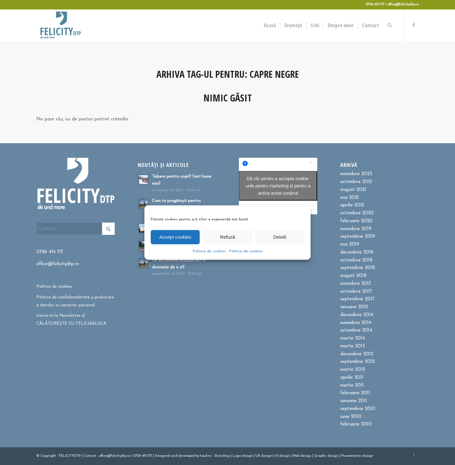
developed (186, 456)
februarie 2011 (355, 393)
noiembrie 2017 (355, 283)
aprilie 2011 (351, 377)
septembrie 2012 (357, 361)
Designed (162, 456)
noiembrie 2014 (355, 323)
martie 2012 (352, 369)
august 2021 (353, 189)
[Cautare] (390, 25)
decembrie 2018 (356, 252)
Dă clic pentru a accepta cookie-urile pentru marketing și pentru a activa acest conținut (278, 186)
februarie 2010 (356, 424)
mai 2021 (349, 197)
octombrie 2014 (356, 330)
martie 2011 (352, 385)
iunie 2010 (350, 416)
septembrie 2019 (357, 236)
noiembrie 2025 (356, 174)
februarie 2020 (356, 221)
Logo (237, 456)
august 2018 (353, 275)
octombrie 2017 (356, 291)
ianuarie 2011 (353, 401)
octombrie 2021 (356, 182)
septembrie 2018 (357, 268)
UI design (282, 456)
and (174, 456)
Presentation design (357, 456)
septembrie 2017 (357, 299)
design (247, 456)
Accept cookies (175, 237)
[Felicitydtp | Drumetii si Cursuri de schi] (60, 25)
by (197, 456)
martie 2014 (352, 338)
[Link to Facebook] (414, 25)
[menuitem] (270, 25)
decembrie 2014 (356, 315)
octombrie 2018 (356, 260)
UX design (263, 456)
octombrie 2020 (357, 213)
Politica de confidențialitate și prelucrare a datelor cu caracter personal (75, 301)
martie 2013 (352, 346)
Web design (302, 456)
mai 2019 (349, 244)
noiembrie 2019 (356, 229)
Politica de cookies (209, 251)
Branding (222, 456)
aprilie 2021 (352, 205)
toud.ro (205, 456)
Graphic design (326, 456)
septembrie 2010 (357, 409)
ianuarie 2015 (354, 307)
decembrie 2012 (356, 354)
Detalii (279, 237)
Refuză (227, 237)
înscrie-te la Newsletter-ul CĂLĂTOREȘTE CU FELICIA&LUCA (71, 320)
